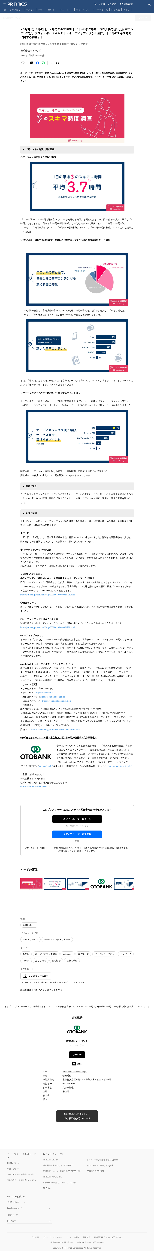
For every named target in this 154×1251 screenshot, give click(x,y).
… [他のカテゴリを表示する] (134, 9)
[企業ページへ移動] (77, 1030)
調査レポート (29, 925)
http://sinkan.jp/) (46, 766)
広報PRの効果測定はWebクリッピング (59, 1182)
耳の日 (26, 954)
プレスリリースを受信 (105, 4)
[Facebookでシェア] (37, 62)
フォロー (77, 1054)
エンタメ (52, 9)
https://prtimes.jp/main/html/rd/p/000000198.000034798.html (47, 627)
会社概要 (35, 1237)
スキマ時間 (83, 954)
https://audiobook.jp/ (45, 693)
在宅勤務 (56, 960)
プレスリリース (22, 1006)
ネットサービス (30, 939)
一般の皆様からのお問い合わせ (90, 1242)
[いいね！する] (22, 62)
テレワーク (125, 954)
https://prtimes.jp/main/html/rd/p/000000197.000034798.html (47, 595)
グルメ (126, 9)
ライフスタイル (100, 9)
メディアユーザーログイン (77, 819)
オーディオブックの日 (46, 954)
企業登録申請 (126, 4)
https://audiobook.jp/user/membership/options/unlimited (56, 729)
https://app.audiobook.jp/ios (52, 697)
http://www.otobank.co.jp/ (120, 766)
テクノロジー (16, 9)
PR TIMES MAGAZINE (52, 1176)
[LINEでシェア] (43, 62)
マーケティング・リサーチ (57, 939)
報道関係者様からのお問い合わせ (108, 1237)
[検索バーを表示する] (149, 4)
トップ (8, 1006)
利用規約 (86, 1237)
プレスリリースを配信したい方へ (21, 1180)
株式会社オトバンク (42, 1006)
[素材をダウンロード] (51, 62)
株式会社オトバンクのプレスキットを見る (41, 990)
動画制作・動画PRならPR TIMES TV (58, 1165)
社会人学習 (71, 960)
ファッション (82, 9)
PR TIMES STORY (50, 1159)
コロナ (26, 960)
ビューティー (66, 9)
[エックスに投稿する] (31, 62)
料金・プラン (13, 1168)
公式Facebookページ (16, 1202)
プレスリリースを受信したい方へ (21, 1174)
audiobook (67, 954)
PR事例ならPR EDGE (95, 1171)
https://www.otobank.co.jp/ (75, 1072)
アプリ (41, 9)
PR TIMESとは (13, 1163)
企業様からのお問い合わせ (62, 1242)
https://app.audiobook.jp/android (56, 701)
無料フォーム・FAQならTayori (100, 1165)
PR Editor (47, 1188)
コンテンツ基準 (72, 1237)
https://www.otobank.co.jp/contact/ (35, 786)
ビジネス (115, 9)
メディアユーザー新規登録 (77, 834)
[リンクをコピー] (57, 62)
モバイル (30, 9)
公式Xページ (12, 1215)
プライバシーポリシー (52, 1237)
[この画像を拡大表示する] (31, 884)
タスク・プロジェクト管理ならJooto (102, 1159)
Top (4, 9)
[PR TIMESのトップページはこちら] (17, 4)
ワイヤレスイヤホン (105, 954)
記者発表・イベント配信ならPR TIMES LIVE (61, 1171)
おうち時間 (40, 960)
